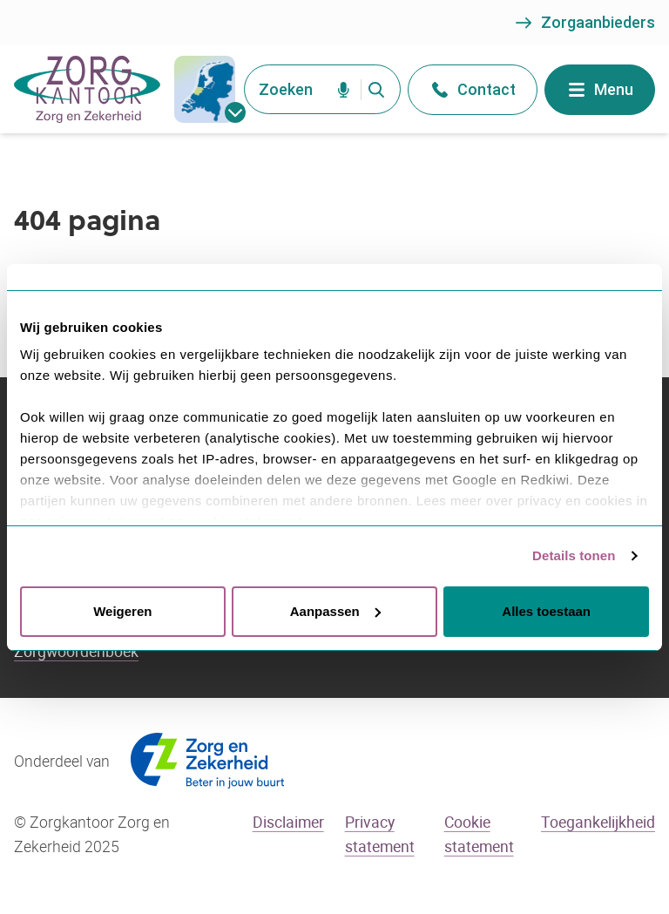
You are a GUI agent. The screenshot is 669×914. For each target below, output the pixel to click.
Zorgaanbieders (584, 22)
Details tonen (573, 555)
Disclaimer (288, 821)
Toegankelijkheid (598, 821)
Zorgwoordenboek (76, 650)
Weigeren (122, 611)
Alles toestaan (546, 611)
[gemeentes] (204, 89)
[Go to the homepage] (87, 89)
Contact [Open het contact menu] (472, 89)
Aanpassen (335, 611)
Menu (599, 89)
